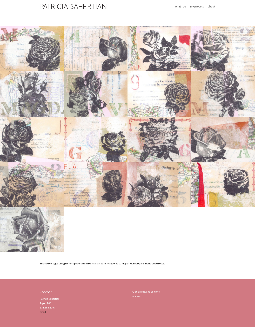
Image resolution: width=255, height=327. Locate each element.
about (211, 6)
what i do (180, 6)
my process (197, 6)
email (43, 311)
